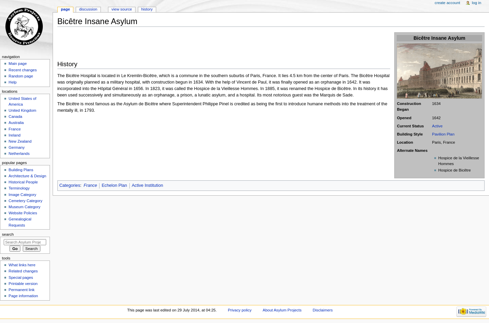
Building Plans (20, 170)
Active (437, 126)
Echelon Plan (114, 185)
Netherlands (19, 153)
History (147, 9)
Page (65, 9)
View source (121, 9)
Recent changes (22, 70)
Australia (16, 123)
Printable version (22, 284)
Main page (17, 63)
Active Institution (147, 185)
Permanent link (21, 290)
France (90, 185)
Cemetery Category (25, 201)
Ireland (14, 135)
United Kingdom (22, 110)
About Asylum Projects (282, 310)
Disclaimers (323, 310)
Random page (20, 76)
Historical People (23, 182)
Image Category (22, 195)
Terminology (19, 188)
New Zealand (19, 141)
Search (8, 234)
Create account (447, 3)
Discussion (88, 9)
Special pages (20, 277)
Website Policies (22, 213)
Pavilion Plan (443, 134)
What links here (21, 265)
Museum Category (24, 207)
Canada (15, 116)
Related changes (23, 271)
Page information (23, 296)
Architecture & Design (27, 176)
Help (12, 82)
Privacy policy (240, 310)
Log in (476, 3)
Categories (69, 185)
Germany (16, 147)
